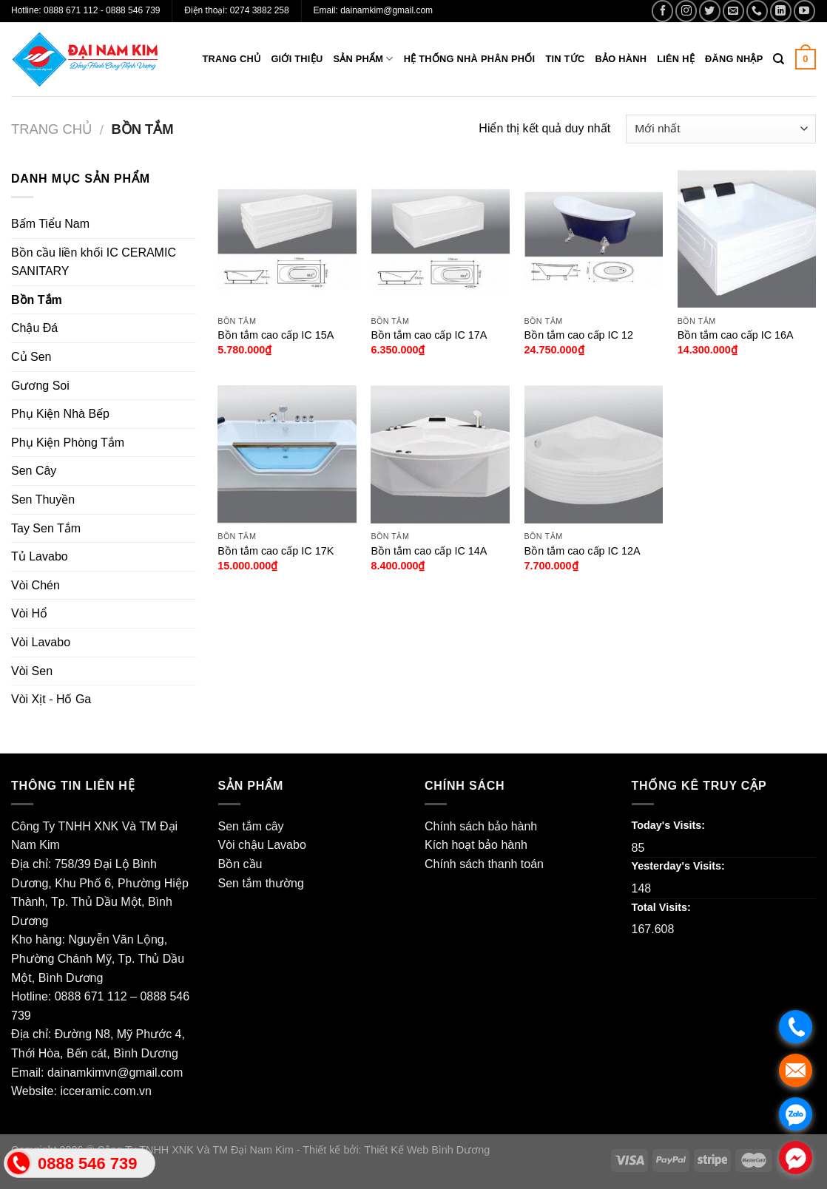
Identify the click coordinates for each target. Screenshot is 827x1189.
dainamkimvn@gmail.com (115, 1072)
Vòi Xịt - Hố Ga (51, 699)
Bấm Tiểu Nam (50, 223)
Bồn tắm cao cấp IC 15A (275, 335)
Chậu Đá (34, 328)
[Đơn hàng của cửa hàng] (721, 129)
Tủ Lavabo (39, 556)
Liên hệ (676, 58)
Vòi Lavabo (40, 642)
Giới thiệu (297, 58)
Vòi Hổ (29, 613)
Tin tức (564, 58)
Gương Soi (40, 385)
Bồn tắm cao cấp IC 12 (578, 335)
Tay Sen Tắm (46, 528)
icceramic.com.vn (106, 1091)
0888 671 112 (91, 996)
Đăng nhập (734, 58)
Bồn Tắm (36, 300)
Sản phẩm (363, 59)
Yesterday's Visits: (678, 866)
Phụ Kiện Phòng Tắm (67, 442)
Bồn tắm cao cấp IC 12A (582, 551)
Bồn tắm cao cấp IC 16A (736, 335)
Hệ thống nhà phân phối (470, 58)
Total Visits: (661, 907)
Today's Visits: (669, 825)
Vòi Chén (35, 585)
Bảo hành (621, 58)
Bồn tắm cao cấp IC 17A (429, 335)
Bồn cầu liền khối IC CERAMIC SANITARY (93, 262)
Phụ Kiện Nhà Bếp (60, 413)
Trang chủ (232, 58)
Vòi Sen (32, 671)
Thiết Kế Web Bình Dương (427, 1150)
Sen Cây (33, 470)
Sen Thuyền (43, 499)
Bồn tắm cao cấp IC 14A (429, 551)
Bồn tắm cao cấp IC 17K (275, 551)
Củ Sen (31, 356)
